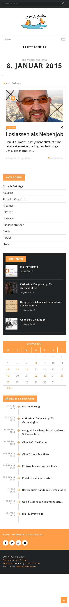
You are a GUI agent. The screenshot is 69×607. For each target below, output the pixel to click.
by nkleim (26, 183)
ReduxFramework (26, 592)
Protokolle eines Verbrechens (39, 491)
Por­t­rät (7, 263)
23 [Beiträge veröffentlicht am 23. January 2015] (44, 401)
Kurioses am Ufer (13, 250)
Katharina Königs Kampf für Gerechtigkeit (36, 311)
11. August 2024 (27, 335)
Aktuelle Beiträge (13, 212)
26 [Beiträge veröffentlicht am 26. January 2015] (7, 407)
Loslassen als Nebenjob (34, 159)
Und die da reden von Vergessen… (42, 527)
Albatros (7, 588)
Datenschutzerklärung (27, 560)
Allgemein (8, 231)
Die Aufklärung (29, 292)
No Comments (57, 183)
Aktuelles (8, 218)
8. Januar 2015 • (13, 183)
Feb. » (9, 413)
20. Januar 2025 (27, 318)
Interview (8, 244)
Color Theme (32, 588)
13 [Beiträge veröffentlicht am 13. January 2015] (17, 394)
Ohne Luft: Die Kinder (32, 345)
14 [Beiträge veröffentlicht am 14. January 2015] (26, 394)
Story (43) (11, 153)
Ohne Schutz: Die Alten (35, 479)
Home (6, 108)
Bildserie (8, 237)
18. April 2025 (26, 296)
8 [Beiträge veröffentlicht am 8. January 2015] (36, 388)
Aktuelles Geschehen (15, 224)
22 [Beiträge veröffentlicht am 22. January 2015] (36, 401)
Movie (6, 256)
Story (6, 269)
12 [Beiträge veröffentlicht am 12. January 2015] (7, 394)
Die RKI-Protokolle (32, 539)
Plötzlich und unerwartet (37, 503)
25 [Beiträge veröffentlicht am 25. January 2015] (62, 401)
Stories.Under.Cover (14, 585)
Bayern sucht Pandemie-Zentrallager (44, 515)
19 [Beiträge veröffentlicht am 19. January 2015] (7, 401)
